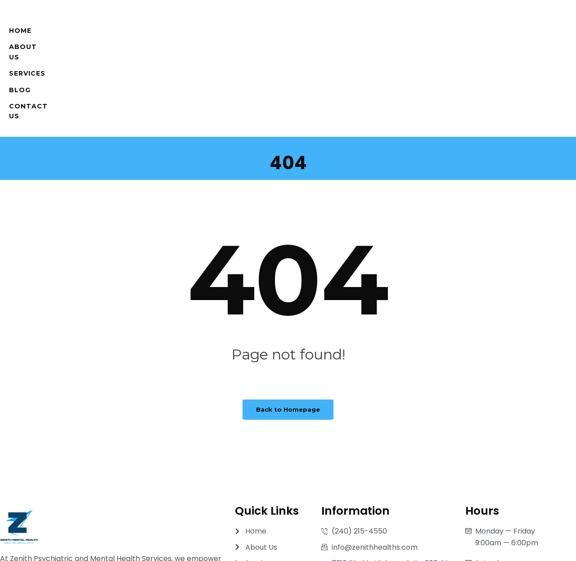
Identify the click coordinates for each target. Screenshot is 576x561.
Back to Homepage (288, 331)
